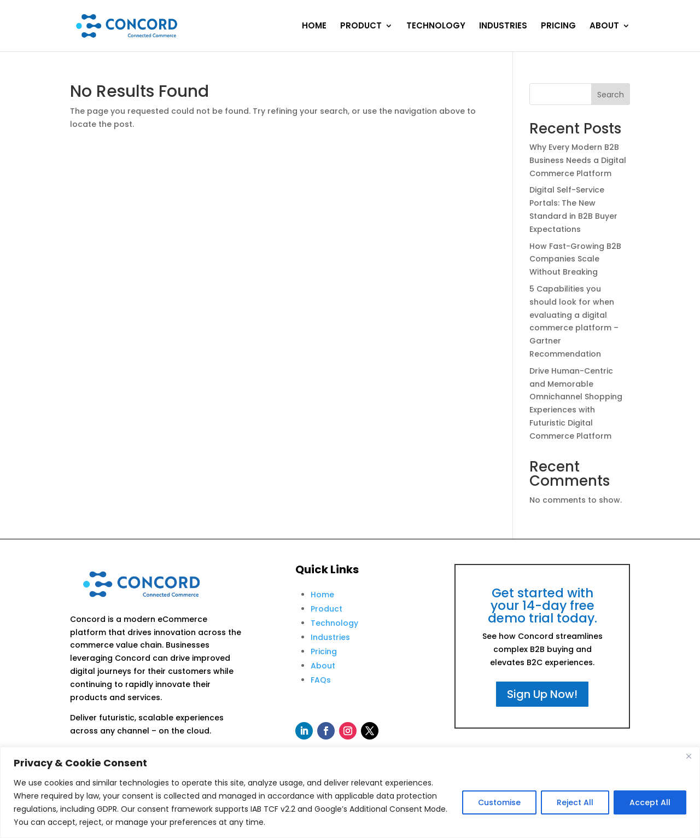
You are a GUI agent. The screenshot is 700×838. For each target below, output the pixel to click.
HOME (314, 26)
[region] (350, 792)
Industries (330, 637)
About (323, 665)
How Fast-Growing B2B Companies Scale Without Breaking (575, 259)
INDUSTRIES (503, 26)
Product (326, 608)
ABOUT (604, 26)
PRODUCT (361, 26)
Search (610, 94)
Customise (499, 802)
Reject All (575, 802)
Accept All (649, 802)
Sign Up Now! (542, 694)
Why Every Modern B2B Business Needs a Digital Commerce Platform (577, 160)
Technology (334, 623)
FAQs (321, 679)
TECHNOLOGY (435, 26)
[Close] (688, 756)
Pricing (324, 651)
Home (322, 594)
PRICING (558, 26)
